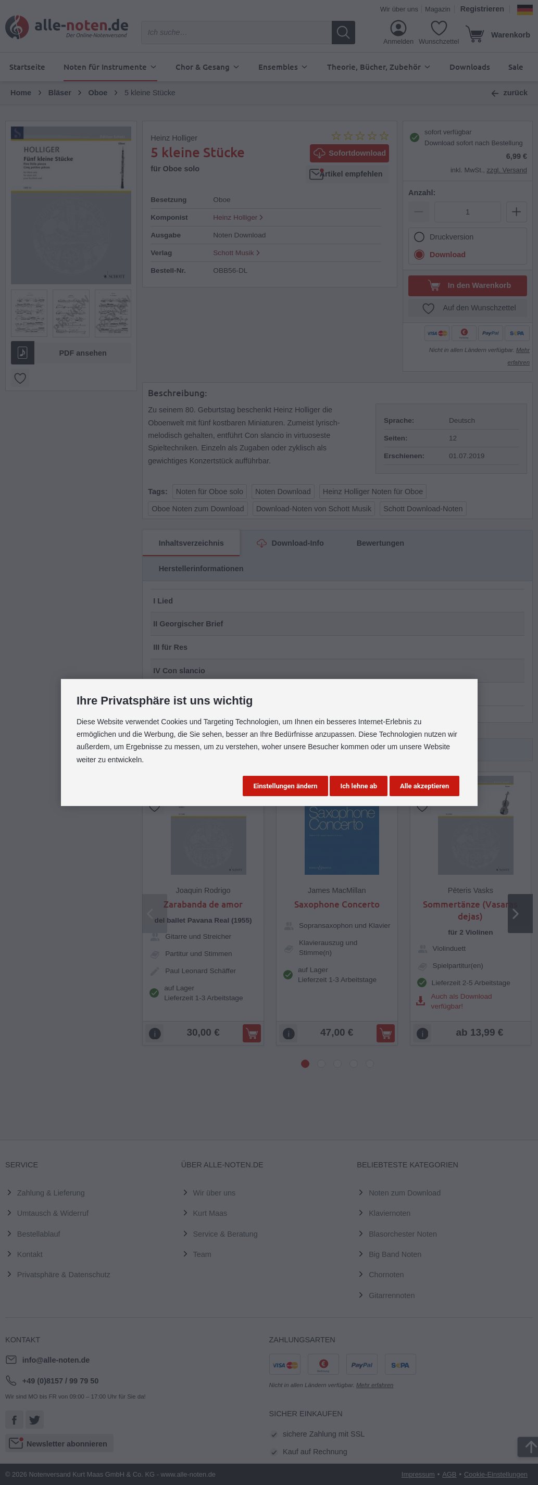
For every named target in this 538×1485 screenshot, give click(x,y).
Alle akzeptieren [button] (424, 786)
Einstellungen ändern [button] (285, 786)
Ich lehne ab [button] (358, 786)
